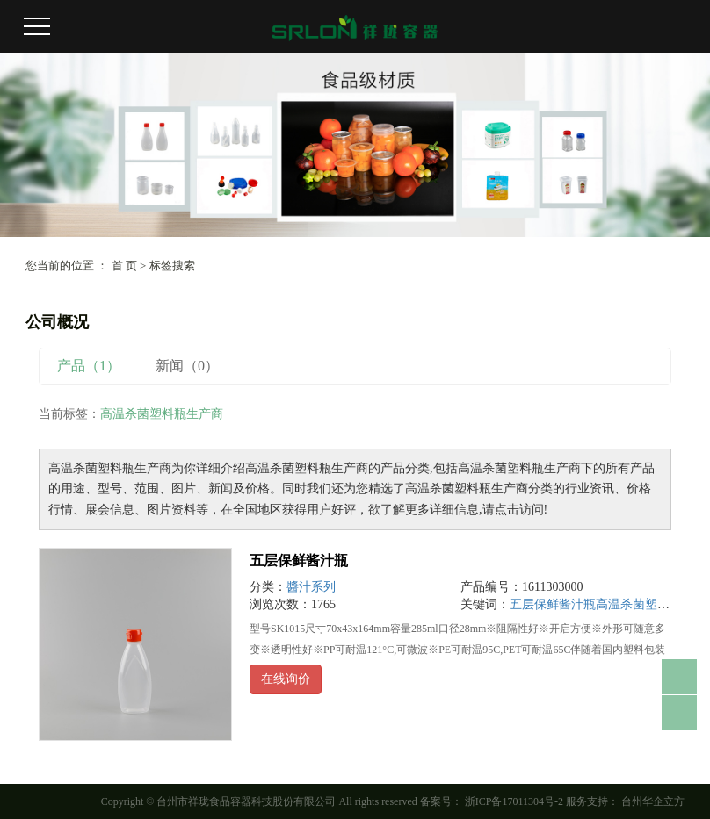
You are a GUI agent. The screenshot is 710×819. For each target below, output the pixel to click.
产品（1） (88, 365)
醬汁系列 (311, 586)
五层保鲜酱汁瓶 (299, 560)
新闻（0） (187, 365)
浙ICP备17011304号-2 (514, 801)
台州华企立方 (652, 801)
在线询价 (285, 679)
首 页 (124, 265)
